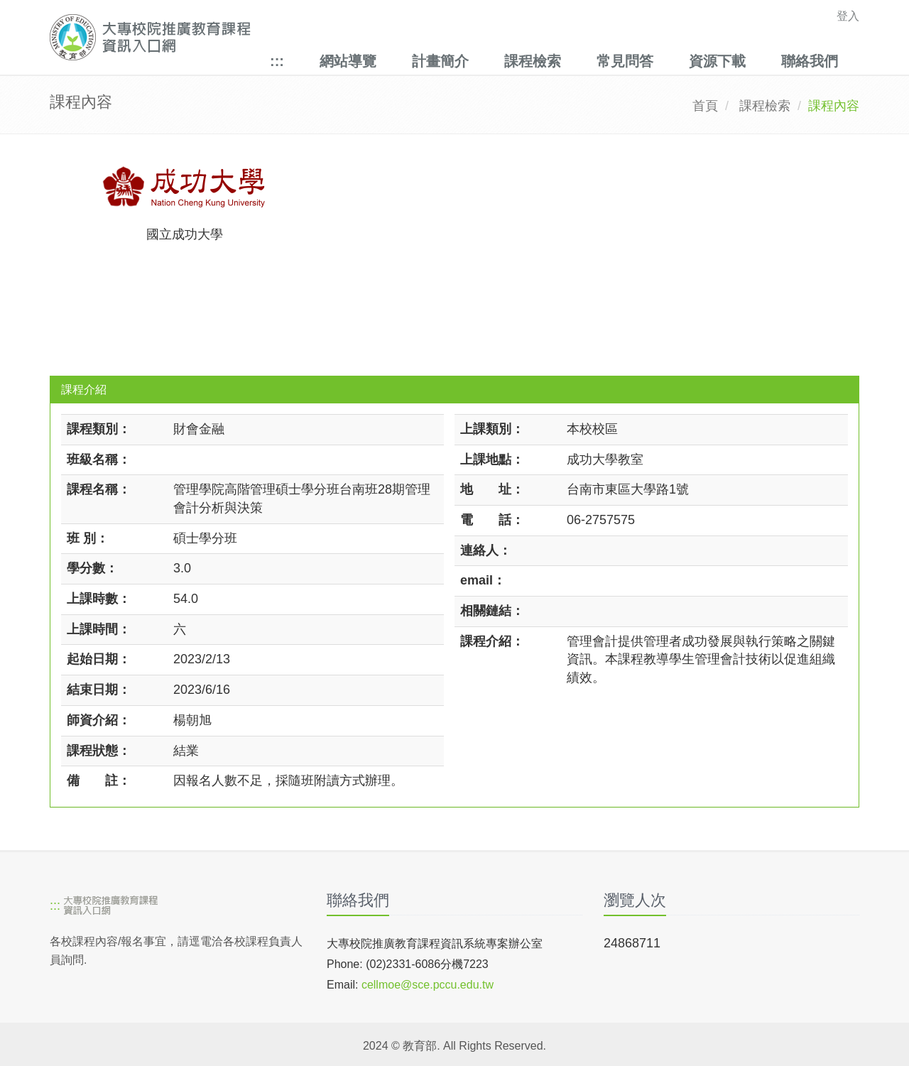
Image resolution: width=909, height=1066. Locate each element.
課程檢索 (532, 61)
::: (277, 61)
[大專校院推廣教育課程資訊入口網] (376, 37)
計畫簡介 (440, 61)
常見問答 (625, 61)
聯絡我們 (809, 61)
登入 (848, 16)
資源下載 (717, 61)
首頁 (705, 106)
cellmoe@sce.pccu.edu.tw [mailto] (427, 985)
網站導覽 (348, 61)
